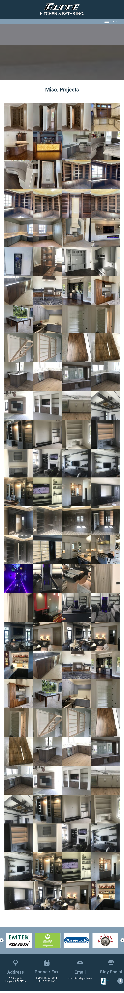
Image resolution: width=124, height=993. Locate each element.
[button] (110, 21)
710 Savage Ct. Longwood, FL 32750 (15, 979)
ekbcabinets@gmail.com (80, 978)
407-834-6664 (50, 977)
